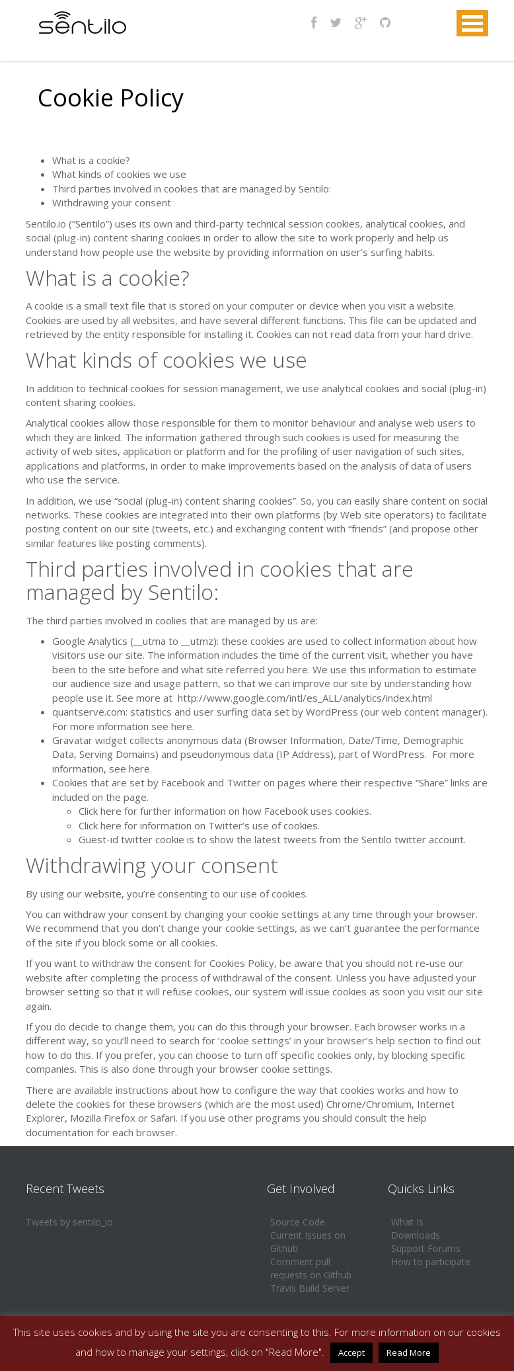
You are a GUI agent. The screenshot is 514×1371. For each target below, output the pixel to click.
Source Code (297, 1222)
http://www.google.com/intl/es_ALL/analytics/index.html (305, 697)
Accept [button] (351, 1352)
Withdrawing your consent (111, 202)
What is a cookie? (91, 160)
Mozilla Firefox (102, 1117)
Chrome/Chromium (369, 1103)
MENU (472, 23)
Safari (163, 1117)
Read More (408, 1352)
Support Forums (425, 1248)
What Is (407, 1222)
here (181, 726)
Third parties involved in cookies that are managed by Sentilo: (191, 188)
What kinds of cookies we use (119, 174)
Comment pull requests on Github (310, 1268)
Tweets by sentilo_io (69, 1222)
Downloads (415, 1235)
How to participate (430, 1261)
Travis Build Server (309, 1288)
